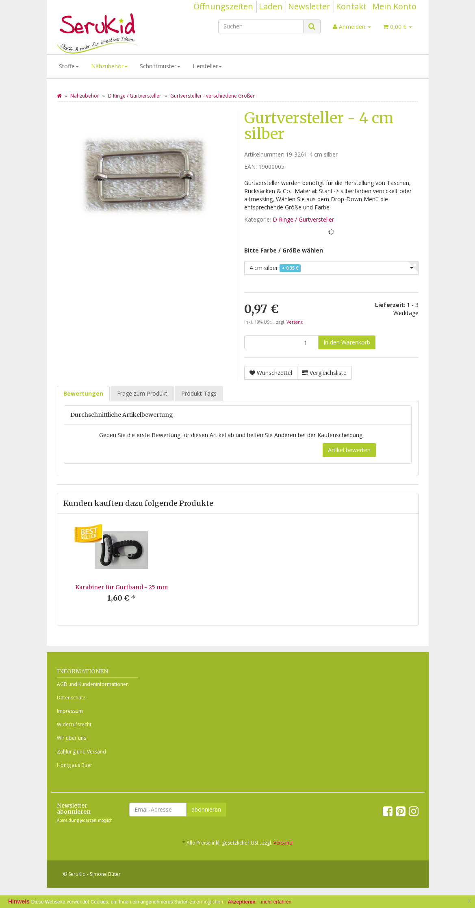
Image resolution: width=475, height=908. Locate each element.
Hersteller (207, 66)
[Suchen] (261, 26)
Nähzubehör (109, 66)
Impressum (70, 711)
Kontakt (351, 6)
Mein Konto (394, 6)
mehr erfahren (276, 902)
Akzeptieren (242, 902)
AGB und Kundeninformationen (93, 684)
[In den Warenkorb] (346, 342)
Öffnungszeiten (223, 6)
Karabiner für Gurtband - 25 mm (121, 587)
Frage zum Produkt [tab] (142, 393)
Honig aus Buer (74, 765)
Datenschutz (71, 697)
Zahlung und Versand (81, 751)
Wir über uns (71, 737)
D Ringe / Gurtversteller (303, 219)
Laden (270, 6)
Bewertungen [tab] (83, 393)
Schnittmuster (160, 66)
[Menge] (281, 342)
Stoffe (69, 66)
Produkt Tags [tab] (199, 393)
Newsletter (309, 6)
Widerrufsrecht (74, 724)
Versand (295, 322)
